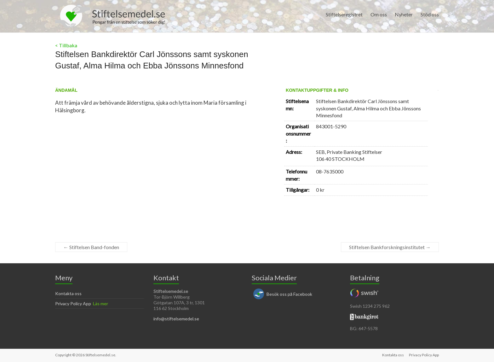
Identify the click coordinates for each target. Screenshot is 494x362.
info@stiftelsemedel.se (176, 318)
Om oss (378, 14)
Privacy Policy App (73, 303)
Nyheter (404, 14)
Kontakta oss (68, 293)
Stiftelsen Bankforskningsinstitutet (390, 247)
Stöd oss (430, 14)
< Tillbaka (66, 45)
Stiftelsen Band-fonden (91, 247)
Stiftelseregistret (344, 14)
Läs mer (100, 303)
